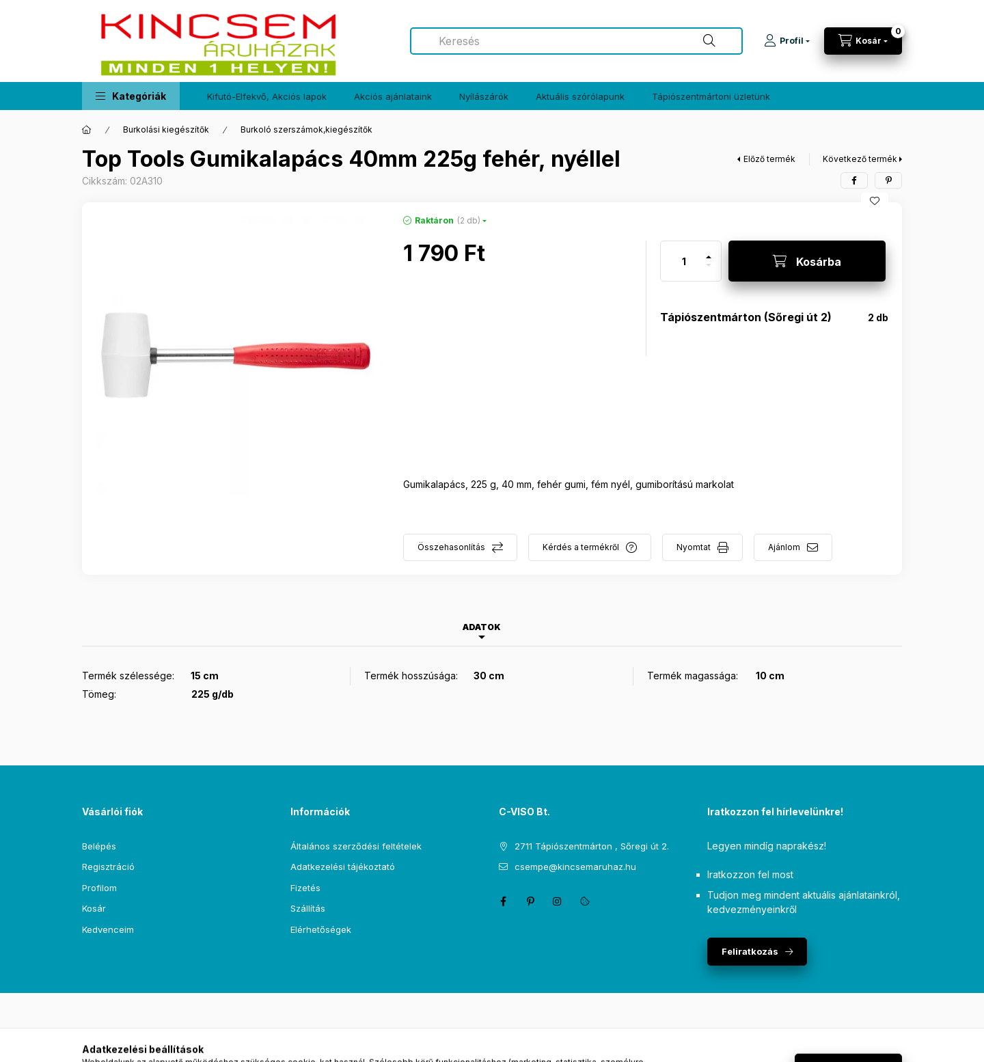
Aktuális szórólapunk (580, 96)
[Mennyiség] (684, 261)
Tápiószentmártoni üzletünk (711, 96)
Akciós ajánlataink (393, 96)
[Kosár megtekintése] (863, 41)
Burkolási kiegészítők (166, 129)
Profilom (99, 887)
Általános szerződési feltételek (356, 846)
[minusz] (708, 271)
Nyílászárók (483, 96)
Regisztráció (108, 866)
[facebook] (854, 180)
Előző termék (769, 159)
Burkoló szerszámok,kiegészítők (306, 129)
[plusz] (708, 251)
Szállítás (307, 908)
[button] (131, 96)
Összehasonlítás (451, 547)
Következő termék (860, 159)
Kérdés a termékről (581, 547)
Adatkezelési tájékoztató (342, 866)
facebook (503, 901)
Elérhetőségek (320, 929)
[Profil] (787, 41)
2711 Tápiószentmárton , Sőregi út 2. (592, 846)
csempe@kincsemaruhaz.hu (575, 866)
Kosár (94, 908)
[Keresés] (709, 41)
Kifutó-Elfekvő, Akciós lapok (267, 96)
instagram (557, 901)
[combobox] (576, 41)
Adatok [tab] (482, 627)
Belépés (99, 846)
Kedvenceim (108, 929)
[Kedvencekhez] (874, 201)
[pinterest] (888, 180)
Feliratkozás (750, 951)
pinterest (530, 901)
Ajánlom (784, 547)
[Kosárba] (807, 261)
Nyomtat (693, 547)
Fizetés (305, 887)
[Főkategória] (87, 130)
